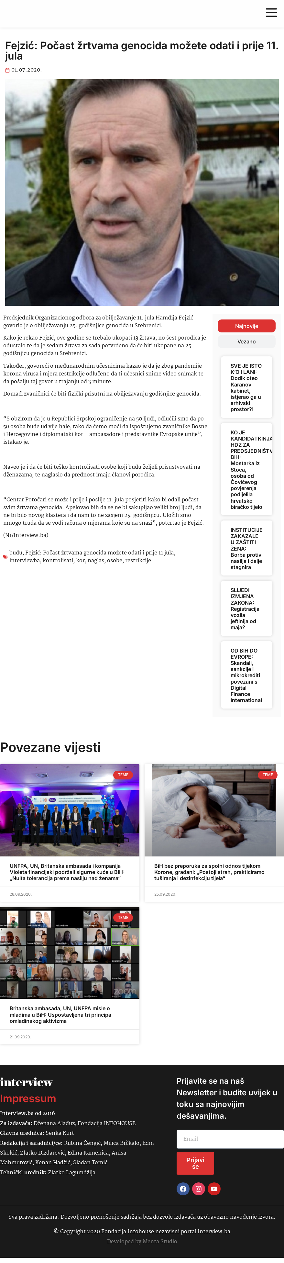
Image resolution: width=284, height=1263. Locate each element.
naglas (96, 560)
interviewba (24, 560)
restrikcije (138, 560)
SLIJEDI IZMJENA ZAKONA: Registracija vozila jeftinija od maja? (245, 609)
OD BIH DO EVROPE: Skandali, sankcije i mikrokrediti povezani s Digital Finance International (246, 675)
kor (80, 560)
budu (15, 553)
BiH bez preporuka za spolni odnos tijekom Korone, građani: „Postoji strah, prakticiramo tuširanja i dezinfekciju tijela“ (209, 872)
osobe (114, 560)
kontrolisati (58, 560)
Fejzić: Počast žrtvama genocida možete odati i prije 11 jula (99, 553)
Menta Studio (160, 1241)
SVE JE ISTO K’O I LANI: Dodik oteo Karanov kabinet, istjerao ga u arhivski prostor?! (246, 387)
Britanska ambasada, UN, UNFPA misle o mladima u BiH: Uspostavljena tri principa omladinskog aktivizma (60, 1014)
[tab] (247, 325)
